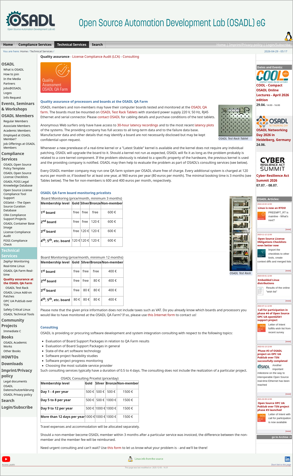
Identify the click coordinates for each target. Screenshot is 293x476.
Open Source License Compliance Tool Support (17, 194)
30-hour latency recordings (137, 125)
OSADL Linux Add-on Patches (17, 294)
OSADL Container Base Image (19, 225)
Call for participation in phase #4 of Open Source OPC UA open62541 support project (273, 315)
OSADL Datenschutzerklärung (18, 388)
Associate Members (16, 126)
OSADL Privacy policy (17, 394)
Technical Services (41, 51)
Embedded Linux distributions (268, 281)
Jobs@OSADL (12, 88)
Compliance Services (12, 156)
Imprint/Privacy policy (246, 45)
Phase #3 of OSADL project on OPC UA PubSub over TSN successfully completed (272, 356)
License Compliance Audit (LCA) (96, 56)
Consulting (131, 56)
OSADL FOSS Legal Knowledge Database (18, 183)
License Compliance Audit (16, 234)
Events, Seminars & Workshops (18, 106)
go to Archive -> (281, 437)
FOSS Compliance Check (15, 242)
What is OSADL (13, 69)
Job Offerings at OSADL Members (19, 146)
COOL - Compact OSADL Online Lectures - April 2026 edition (272, 90)
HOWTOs (9, 357)
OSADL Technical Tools (18, 314)
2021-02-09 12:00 (264, 399)
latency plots (204, 125)
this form (114, 447)
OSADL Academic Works (15, 344)
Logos (7, 93)
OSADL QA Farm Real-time (18, 272)
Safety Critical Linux (16, 309)
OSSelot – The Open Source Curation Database (16, 206)
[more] (288, 229)
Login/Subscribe (278, 45)
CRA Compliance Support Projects (14, 217)
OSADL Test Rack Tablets (118, 112)
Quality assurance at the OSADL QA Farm (18, 281)
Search (7, 400)
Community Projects (12, 322)
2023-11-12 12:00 (264, 235)
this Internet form (161, 315)
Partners (9, 83)
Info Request (12, 97)
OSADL (7, 64)
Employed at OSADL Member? (17, 137)
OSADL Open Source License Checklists (17, 175)
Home (221, 45)
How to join (11, 74)
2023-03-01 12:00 (264, 276)
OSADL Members (17, 115)
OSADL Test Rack (16, 288)
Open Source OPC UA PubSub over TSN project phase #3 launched (273, 406)
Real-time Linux (14, 266)
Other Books (12, 351)
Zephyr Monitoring (16, 261)
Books (7, 337)
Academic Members (16, 130)
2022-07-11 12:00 (264, 306)
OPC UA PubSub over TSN (17, 303)
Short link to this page (281, 464)
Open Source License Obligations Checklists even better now (271, 242)
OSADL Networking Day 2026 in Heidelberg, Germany (273, 133)
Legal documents (15, 381)
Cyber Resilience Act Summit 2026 (272, 176)
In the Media (12, 79)
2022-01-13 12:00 (264, 347)
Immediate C (12, 331)
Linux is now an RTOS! (272, 208)
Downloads (12, 363)
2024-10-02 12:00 (264, 204)
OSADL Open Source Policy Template (17, 166)
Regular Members (15, 121)
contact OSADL (109, 117)
